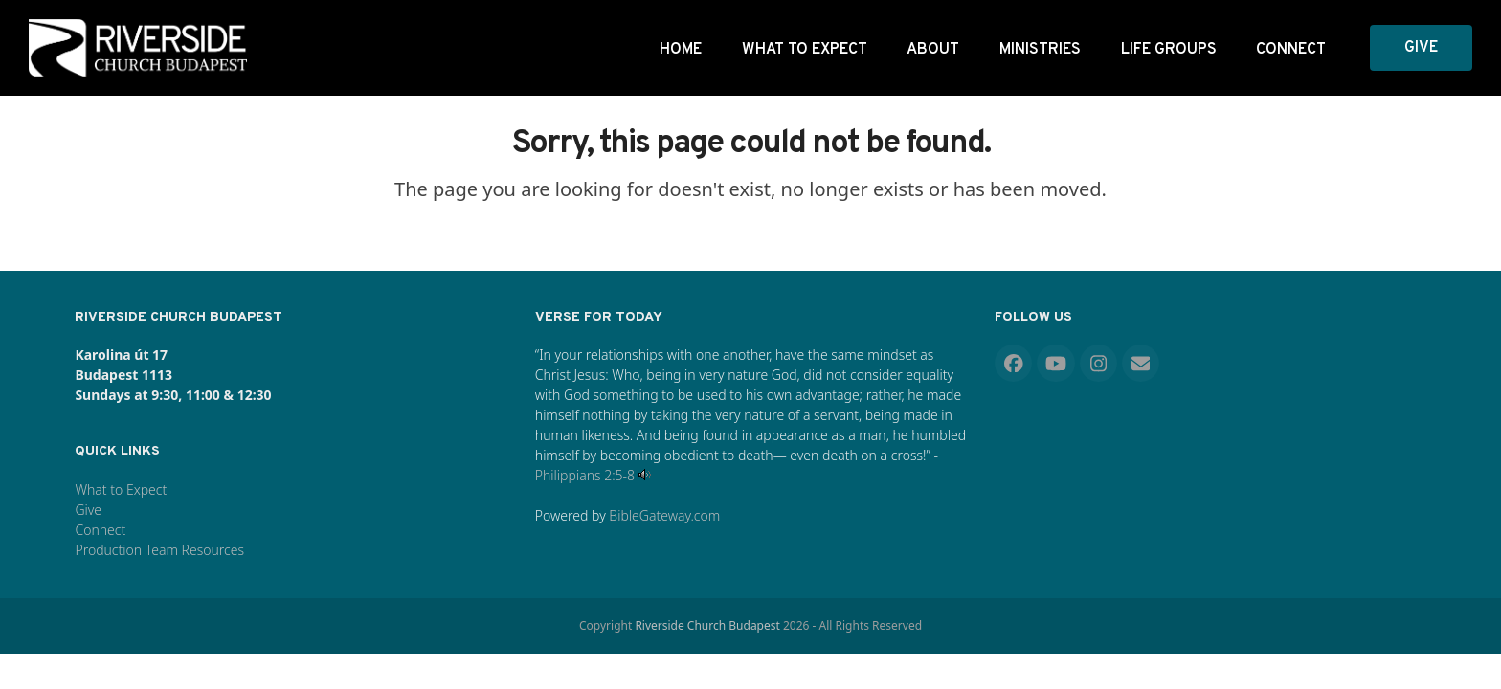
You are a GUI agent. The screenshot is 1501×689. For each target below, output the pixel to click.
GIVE (1421, 47)
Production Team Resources (159, 550)
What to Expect (121, 489)
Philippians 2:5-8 (585, 475)
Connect (100, 530)
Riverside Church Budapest (707, 625)
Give (88, 509)
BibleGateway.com (664, 515)
